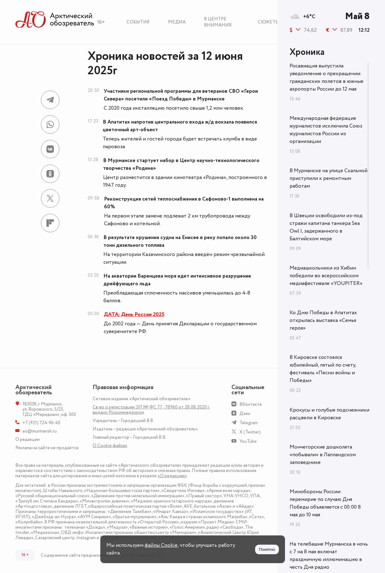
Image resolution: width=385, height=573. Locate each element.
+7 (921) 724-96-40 (41, 422)
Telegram (248, 422)
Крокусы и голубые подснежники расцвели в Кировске (329, 413)
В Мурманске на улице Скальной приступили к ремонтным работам (328, 178)
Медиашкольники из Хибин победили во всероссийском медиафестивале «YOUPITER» (326, 275)
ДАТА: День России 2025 (134, 314)
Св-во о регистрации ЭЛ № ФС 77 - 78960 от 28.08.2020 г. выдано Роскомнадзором (151, 409)
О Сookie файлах (110, 445)
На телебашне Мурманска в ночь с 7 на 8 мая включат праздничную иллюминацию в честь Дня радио (329, 555)
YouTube (248, 441)
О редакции (27, 439)
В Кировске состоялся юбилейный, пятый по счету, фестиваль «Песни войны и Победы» (323, 369)
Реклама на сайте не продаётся (46, 447)
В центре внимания (218, 22)
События (138, 22)
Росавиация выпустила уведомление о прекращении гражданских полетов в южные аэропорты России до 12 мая (326, 77)
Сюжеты (268, 22)
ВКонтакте (250, 404)
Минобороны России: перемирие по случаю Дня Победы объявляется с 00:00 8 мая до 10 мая (325, 503)
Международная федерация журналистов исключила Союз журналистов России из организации (326, 130)
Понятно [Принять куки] (267, 549)
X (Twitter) (250, 432)
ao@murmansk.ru (39, 431)
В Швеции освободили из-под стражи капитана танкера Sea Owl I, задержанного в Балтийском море (326, 227)
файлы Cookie (161, 545)
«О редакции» (172, 476)
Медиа (177, 22)
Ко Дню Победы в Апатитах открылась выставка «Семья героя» (323, 320)
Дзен (244, 413)
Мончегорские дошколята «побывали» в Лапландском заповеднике (323, 454)
